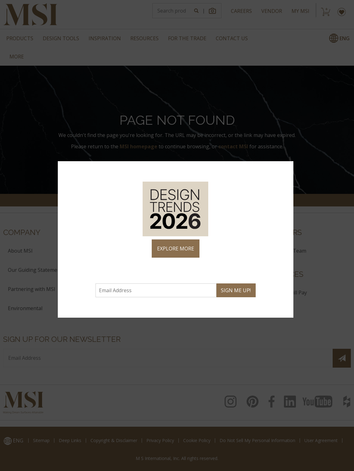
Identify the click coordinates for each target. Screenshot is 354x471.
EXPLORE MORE (175, 248)
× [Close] (288, 168)
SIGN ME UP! (236, 290)
